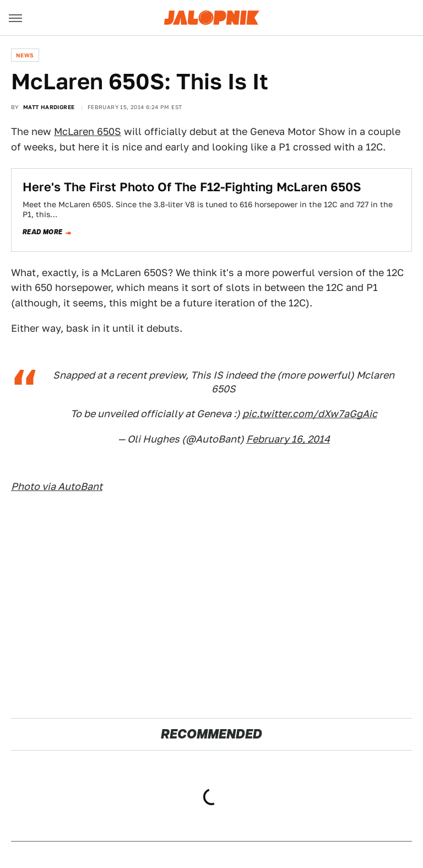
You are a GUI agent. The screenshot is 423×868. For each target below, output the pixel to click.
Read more (43, 232)
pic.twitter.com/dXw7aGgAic (309, 413)
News (25, 55)
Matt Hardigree (49, 107)
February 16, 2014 (288, 439)
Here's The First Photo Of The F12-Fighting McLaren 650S (192, 187)
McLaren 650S (87, 131)
